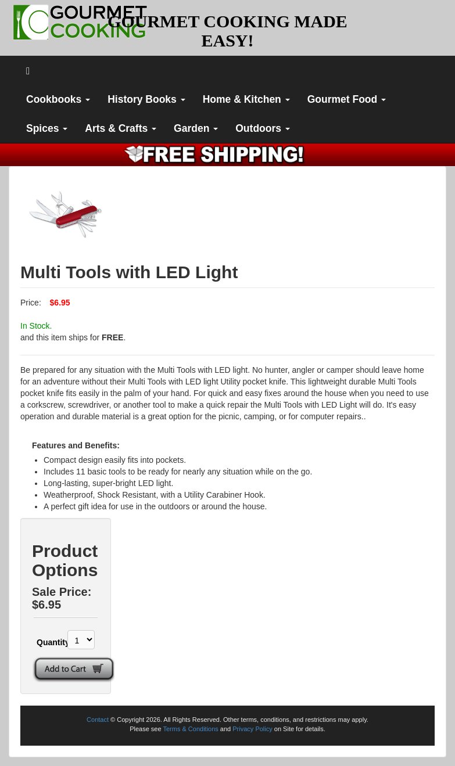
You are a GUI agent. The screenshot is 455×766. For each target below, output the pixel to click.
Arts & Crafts (120, 128)
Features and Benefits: (76, 445)
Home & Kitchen (246, 99)
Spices (46, 128)
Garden (196, 128)
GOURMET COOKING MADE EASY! (227, 31)
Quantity (46, 642)
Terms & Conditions (190, 728)
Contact (98, 719)
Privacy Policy (252, 728)
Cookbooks (58, 99)
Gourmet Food (346, 99)
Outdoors (262, 128)
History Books (146, 99)
